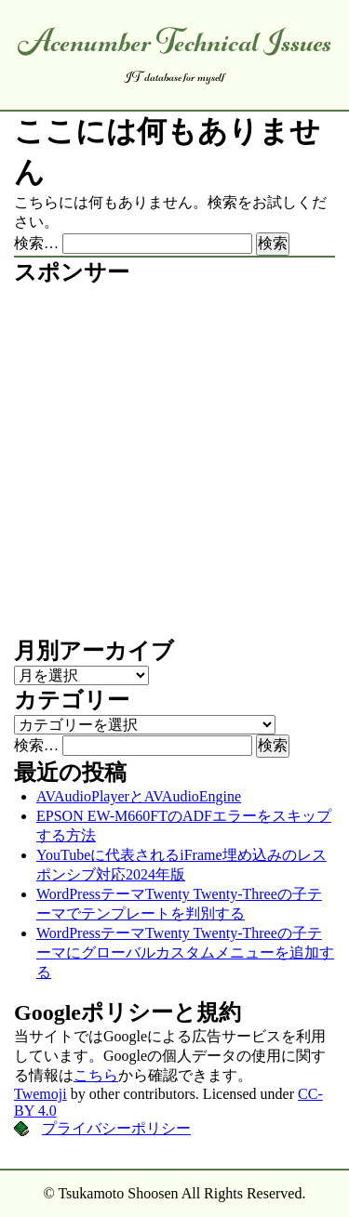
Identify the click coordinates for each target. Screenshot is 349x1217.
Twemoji (40, 1094)
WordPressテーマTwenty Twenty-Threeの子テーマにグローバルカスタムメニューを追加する (185, 952)
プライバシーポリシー (116, 1128)
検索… (36, 243)
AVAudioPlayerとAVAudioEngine (138, 796)
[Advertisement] (174, 461)
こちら (96, 1075)
